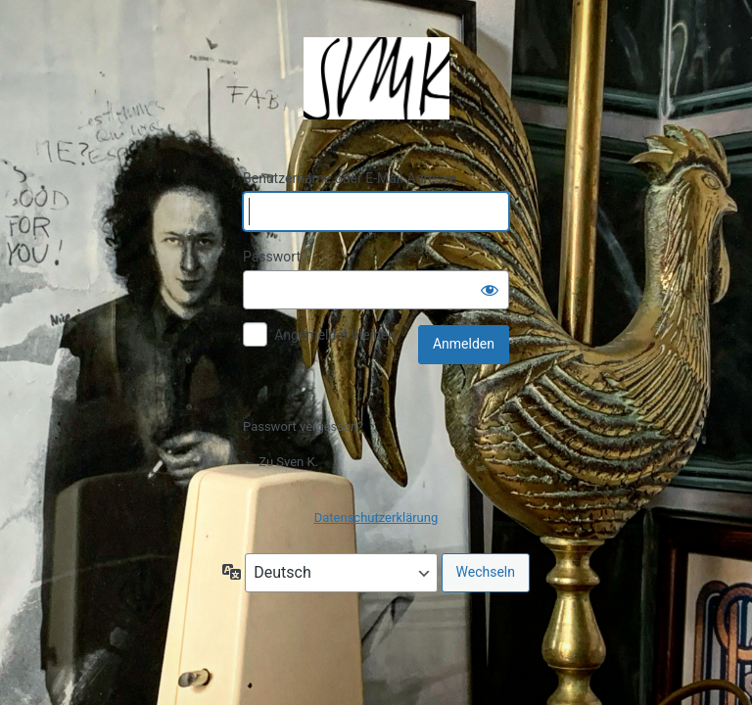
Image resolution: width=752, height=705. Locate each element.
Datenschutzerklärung (376, 517)
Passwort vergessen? (303, 426)
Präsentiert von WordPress (376, 78)
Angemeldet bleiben (335, 335)
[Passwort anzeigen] (489, 289)
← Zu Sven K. (280, 461)
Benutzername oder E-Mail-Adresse (350, 178)
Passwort (272, 256)
